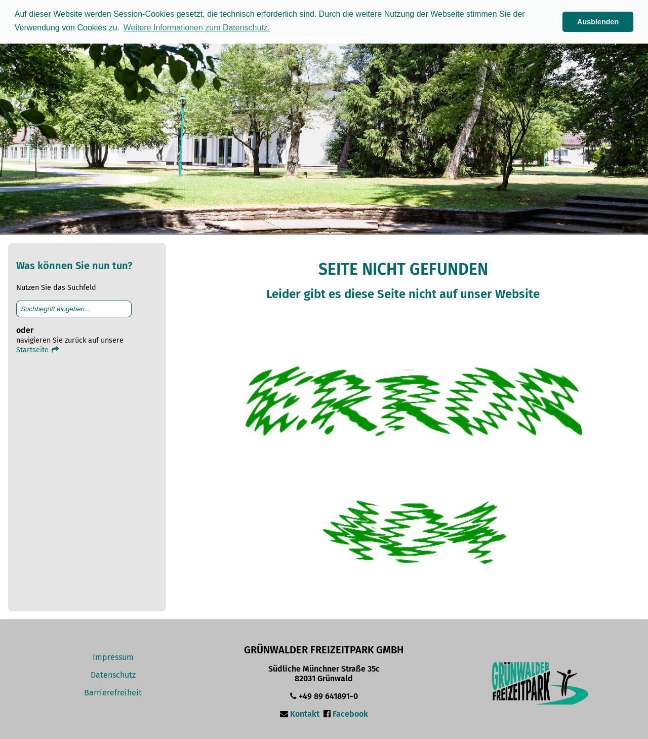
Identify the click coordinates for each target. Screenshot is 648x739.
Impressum (113, 657)
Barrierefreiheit (113, 692)
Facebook (350, 714)
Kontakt (304, 714)
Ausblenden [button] (598, 22)
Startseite (38, 350)
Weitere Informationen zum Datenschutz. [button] (197, 27)
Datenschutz (113, 675)
